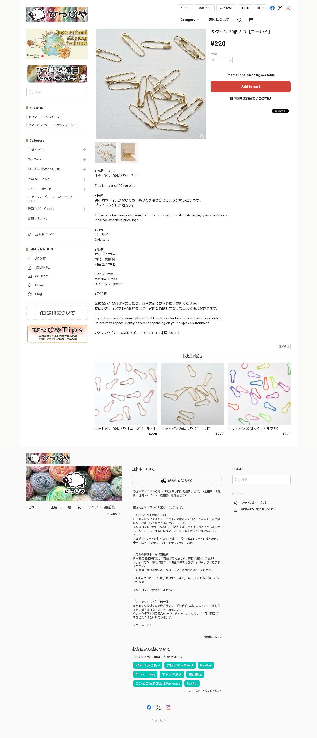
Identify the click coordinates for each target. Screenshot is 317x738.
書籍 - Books (37, 219)
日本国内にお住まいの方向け (250, 98)
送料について (219, 20)
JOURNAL (205, 7)
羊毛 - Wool (36, 149)
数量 (214, 54)
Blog (260, 7)
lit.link (245, 7)
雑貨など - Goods (41, 209)
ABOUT (185, 7)
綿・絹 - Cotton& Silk (44, 169)
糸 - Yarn (34, 159)
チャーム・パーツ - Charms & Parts (50, 199)
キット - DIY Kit (39, 189)
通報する (284, 346)
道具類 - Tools (39, 179)
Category (190, 20)
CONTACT (226, 7)
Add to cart (250, 87)
